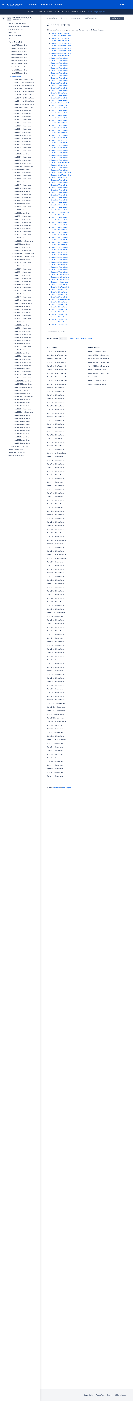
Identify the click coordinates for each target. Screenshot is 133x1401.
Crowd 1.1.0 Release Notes (22, 135)
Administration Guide (16, 29)
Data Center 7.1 (117, 18)
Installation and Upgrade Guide (19, 26)
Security (109, 1395)
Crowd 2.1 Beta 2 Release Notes (24, 253)
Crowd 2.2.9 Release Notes (22, 272)
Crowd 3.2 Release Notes (22, 406)
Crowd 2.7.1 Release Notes (22, 347)
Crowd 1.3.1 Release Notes (22, 157)
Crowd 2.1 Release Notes (22, 260)
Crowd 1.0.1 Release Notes (22, 113)
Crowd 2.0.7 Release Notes (22, 235)
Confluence (56, 787)
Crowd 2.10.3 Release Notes (23, 387)
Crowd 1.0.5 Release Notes (22, 126)
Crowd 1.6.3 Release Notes (22, 210)
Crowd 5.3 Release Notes (19, 64)
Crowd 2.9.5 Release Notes (22, 375)
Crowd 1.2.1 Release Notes (22, 144)
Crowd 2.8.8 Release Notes (22, 365)
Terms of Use (100, 1395)
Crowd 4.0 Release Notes (22, 431)
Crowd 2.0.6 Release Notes (22, 232)
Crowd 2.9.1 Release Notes (22, 371)
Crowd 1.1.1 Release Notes (22, 138)
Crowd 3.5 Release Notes (22, 421)
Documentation (32, 4)
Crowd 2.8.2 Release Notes (22, 356)
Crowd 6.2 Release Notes (19, 54)
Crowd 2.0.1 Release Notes (22, 216)
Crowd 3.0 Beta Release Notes (23, 396)
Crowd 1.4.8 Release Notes (22, 188)
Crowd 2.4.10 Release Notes (23, 303)
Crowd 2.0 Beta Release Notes (23, 241)
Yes (61, 338)
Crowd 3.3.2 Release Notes (22, 409)
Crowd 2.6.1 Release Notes (22, 328)
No (65, 338)
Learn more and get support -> (95, 12)
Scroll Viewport (66, 787)
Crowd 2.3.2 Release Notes (22, 278)
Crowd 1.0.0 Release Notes (22, 110)
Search (116, 4)
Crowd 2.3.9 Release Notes (22, 294)
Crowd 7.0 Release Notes (19, 48)
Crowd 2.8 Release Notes (22, 368)
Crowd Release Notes (16, 42)
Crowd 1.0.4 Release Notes (22, 123)
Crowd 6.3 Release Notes (19, 51)
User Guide (12, 32)
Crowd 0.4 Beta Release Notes (23, 107)
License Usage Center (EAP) (20, 446)
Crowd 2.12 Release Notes (22, 393)
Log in (122, 4)
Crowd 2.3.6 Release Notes (22, 287)
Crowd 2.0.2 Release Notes (22, 219)
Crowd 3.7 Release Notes (22, 427)
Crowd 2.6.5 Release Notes (22, 340)
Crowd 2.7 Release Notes (22, 353)
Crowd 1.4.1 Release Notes (22, 172)
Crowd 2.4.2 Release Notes (22, 300)
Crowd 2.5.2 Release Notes (22, 312)
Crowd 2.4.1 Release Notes (22, 297)
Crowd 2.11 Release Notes (22, 390)
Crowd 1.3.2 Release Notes (22, 160)
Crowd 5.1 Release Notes (19, 70)
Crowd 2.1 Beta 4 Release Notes (24, 256)
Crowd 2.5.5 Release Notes (22, 322)
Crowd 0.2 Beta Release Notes (23, 79)
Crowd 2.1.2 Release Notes (22, 250)
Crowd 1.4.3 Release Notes (22, 179)
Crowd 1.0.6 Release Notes (22, 129)
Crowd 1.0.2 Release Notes (22, 116)
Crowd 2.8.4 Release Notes (22, 362)
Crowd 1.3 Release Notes (22, 169)
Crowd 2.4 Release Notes (22, 306)
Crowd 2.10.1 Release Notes (23, 381)
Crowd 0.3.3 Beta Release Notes (24, 85)
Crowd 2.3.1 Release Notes (22, 275)
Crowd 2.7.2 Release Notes (22, 350)
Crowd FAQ (12, 39)
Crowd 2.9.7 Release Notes (22, 378)
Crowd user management (17, 452)
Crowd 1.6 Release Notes (22, 213)
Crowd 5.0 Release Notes (19, 73)
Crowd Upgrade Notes (16, 449)
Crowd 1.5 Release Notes (22, 204)
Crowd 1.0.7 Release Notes (22, 132)
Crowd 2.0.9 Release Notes (22, 238)
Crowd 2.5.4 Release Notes (22, 319)
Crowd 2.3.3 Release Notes (22, 281)
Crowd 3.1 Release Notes (22, 403)
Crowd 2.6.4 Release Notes (22, 337)
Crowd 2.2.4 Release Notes (22, 266)
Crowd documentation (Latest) (22, 17)
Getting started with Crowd (17, 23)
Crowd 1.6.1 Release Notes (22, 207)
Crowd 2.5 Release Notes (22, 325)
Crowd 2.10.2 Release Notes (23, 384)
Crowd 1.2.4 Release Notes (22, 151)
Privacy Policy (88, 1395)
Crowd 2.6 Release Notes (22, 343)
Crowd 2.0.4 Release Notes (22, 225)
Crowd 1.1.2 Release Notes (22, 141)
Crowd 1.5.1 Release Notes (22, 194)
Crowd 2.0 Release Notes (22, 244)
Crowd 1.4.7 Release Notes (22, 185)
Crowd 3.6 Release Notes (22, 424)
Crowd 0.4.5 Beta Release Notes (24, 104)
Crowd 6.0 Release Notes (19, 60)
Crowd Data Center (15, 36)
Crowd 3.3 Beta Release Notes (23, 412)
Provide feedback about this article (81, 338)
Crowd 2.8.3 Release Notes (22, 359)
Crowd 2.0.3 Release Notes (22, 222)
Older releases (16, 76)
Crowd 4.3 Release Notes (22, 440)
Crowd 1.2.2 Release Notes (22, 148)
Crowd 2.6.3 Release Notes (22, 334)
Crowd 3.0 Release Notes (22, 399)
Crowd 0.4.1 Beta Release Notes (24, 92)
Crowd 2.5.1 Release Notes (22, 309)
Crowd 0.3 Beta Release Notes (23, 88)
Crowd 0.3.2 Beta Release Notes (24, 82)
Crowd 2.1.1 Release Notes (22, 247)
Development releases (16, 455)
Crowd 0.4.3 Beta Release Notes (24, 98)
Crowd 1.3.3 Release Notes (22, 163)
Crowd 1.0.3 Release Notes (22, 120)
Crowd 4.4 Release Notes (22, 443)
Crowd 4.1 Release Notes (22, 434)
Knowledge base (46, 4)
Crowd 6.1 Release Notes (19, 57)
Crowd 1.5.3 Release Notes (22, 200)
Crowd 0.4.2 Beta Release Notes (24, 95)
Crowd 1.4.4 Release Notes (22, 182)
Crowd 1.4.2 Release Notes (22, 176)
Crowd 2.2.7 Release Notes (22, 269)
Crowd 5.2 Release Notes (19, 67)
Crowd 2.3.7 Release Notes (22, 291)
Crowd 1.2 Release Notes (22, 154)
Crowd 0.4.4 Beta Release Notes (24, 101)
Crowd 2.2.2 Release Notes (22, 263)
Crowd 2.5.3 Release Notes (22, 315)
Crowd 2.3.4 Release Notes (22, 284)
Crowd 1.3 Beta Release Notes (23, 166)
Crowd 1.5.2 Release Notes (22, 197)
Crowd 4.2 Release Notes (22, 437)
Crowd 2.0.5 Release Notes (22, 228)
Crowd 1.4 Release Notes (22, 191)
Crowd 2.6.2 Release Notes (22, 331)
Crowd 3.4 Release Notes (22, 418)
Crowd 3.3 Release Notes (22, 415)
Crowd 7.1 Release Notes (19, 45)
